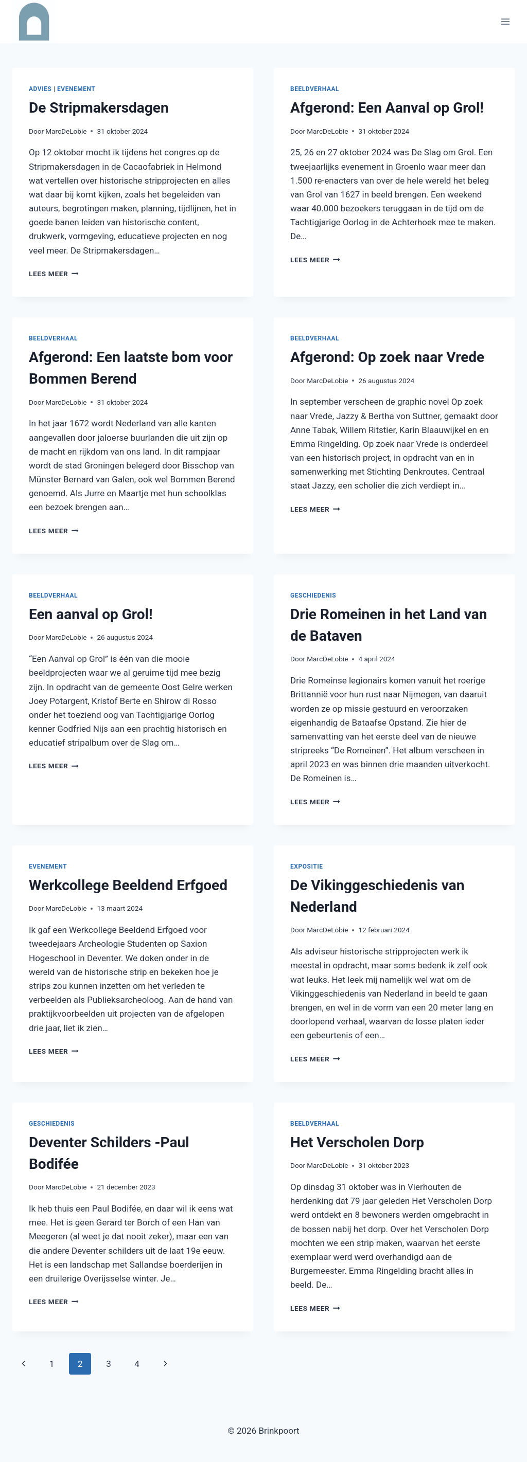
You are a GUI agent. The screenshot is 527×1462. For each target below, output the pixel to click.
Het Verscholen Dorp (357, 1142)
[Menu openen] (505, 21)
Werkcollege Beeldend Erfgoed (128, 885)
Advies (40, 89)
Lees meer (54, 273)
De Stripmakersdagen (99, 107)
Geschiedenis (313, 595)
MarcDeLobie (65, 131)
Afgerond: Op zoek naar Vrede (387, 357)
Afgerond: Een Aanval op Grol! (387, 107)
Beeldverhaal (314, 89)
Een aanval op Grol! (90, 614)
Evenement (76, 89)
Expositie (306, 866)
